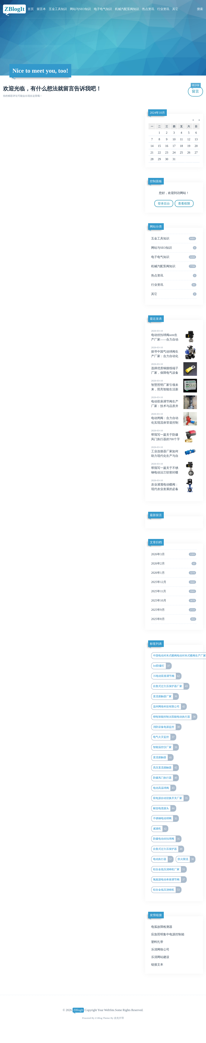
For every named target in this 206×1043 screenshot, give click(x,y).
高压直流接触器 (165, 768)
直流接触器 (163, 757)
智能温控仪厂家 (165, 747)
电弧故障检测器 (161, 926)
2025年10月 (173, 600)
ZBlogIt (14, 8)
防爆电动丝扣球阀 (167, 839)
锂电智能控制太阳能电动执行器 (175, 717)
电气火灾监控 (164, 737)
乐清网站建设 (160, 957)
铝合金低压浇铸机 (167, 890)
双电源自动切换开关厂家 (171, 798)
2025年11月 (173, 591)
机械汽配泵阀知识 (127, 9)
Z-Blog (98, 1018)
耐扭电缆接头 (164, 808)
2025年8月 (173, 619)
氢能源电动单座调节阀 (169, 880)
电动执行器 (163, 859)
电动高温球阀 (164, 788)
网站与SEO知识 (80, 9)
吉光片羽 (119, 1018)
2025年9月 (173, 609)
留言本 (41, 9)
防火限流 (186, 859)
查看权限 (184, 203)
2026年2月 (173, 563)
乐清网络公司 (160, 949)
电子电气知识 (103, 9)
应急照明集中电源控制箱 (167, 934)
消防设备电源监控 (167, 727)
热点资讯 (148, 9)
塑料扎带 (157, 941)
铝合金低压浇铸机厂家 (169, 869)
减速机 (160, 829)
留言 (196, 89)
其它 (175, 9)
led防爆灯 (162, 666)
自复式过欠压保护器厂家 (171, 686)
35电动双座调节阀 (167, 676)
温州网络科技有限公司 (169, 707)
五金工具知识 (58, 9)
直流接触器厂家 (165, 696)
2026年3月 (173, 554)
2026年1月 (173, 572)
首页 (31, 9)
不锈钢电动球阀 (165, 818)
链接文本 (157, 964)
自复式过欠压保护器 (168, 849)
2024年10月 (157, 112)
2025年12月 (173, 582)
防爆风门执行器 (165, 778)
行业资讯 (163, 9)
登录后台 (164, 203)
